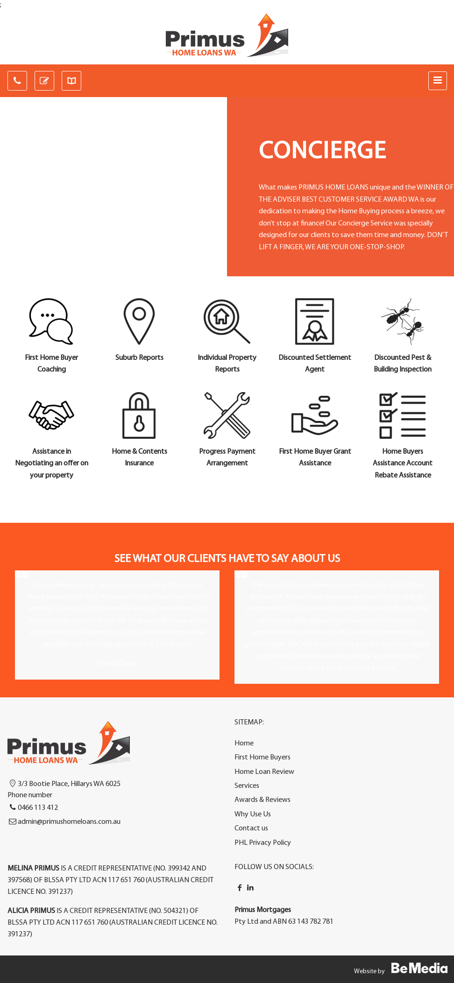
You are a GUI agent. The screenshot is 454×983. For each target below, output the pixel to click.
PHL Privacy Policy (262, 843)
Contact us (251, 828)
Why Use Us (252, 814)
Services (246, 786)
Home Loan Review (264, 772)
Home (244, 743)
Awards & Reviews (262, 800)
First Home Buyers (262, 757)
